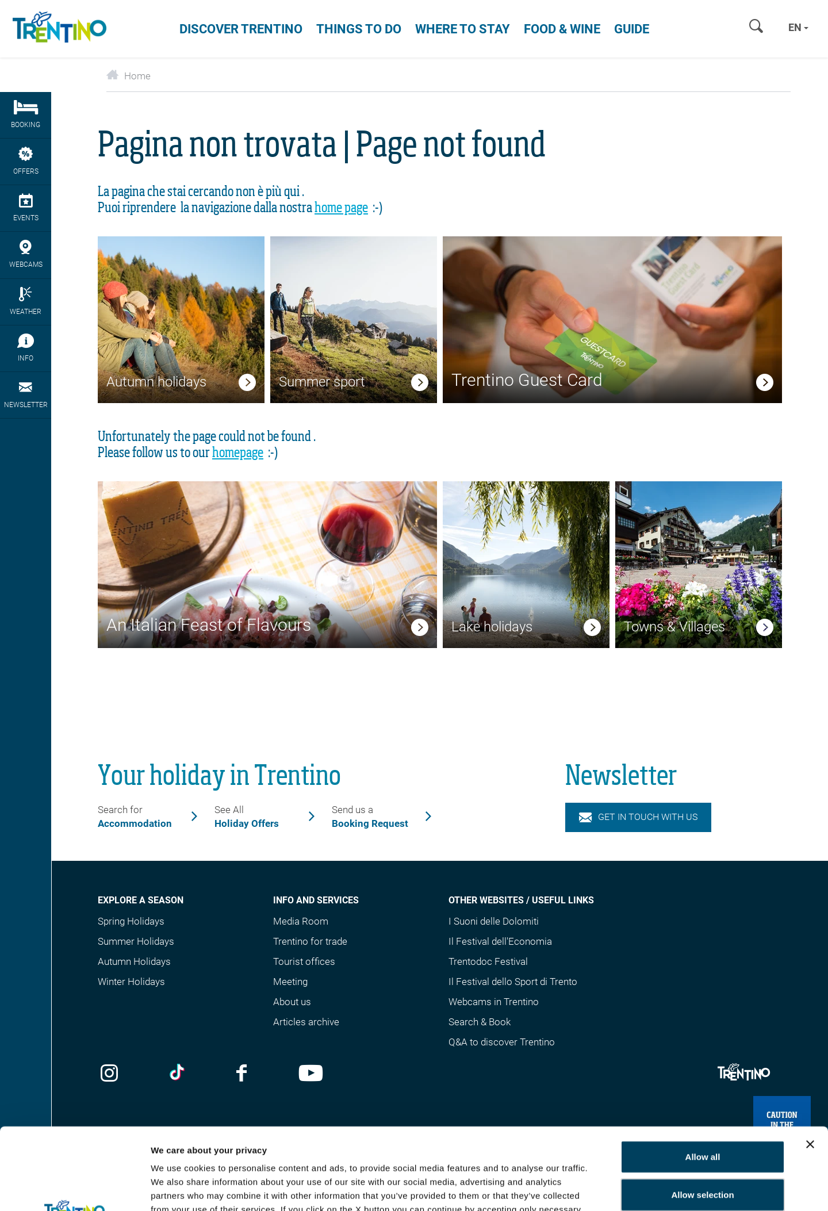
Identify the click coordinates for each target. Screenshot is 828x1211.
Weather (25, 301)
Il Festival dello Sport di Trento (512, 981)
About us (292, 1001)
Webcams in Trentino (493, 1001)
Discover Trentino (240, 29)
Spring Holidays (131, 921)
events (25, 207)
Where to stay (462, 29)
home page (341, 208)
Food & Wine (562, 29)
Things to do (358, 29)
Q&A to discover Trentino (501, 1042)
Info (25, 348)
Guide (631, 29)
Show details (677, 1188)
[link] (247, 384)
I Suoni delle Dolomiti (493, 921)
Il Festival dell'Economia (500, 941)
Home (128, 76)
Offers (25, 161)
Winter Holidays (131, 981)
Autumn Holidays (134, 961)
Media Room (300, 921)
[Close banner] (810, 1063)
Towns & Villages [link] (674, 627)
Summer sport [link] (322, 382)
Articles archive (306, 1022)
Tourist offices (304, 961)
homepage (237, 453)
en (798, 27)
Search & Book (479, 1022)
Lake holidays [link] (491, 627)
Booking (25, 114)
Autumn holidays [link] (156, 382)
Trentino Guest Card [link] (527, 380)
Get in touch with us (638, 816)
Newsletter (25, 394)
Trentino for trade (310, 941)
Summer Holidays (136, 941)
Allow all (702, 1075)
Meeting (290, 981)
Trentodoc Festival (488, 961)
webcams (25, 254)
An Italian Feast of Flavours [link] (208, 625)
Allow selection (702, 1113)
